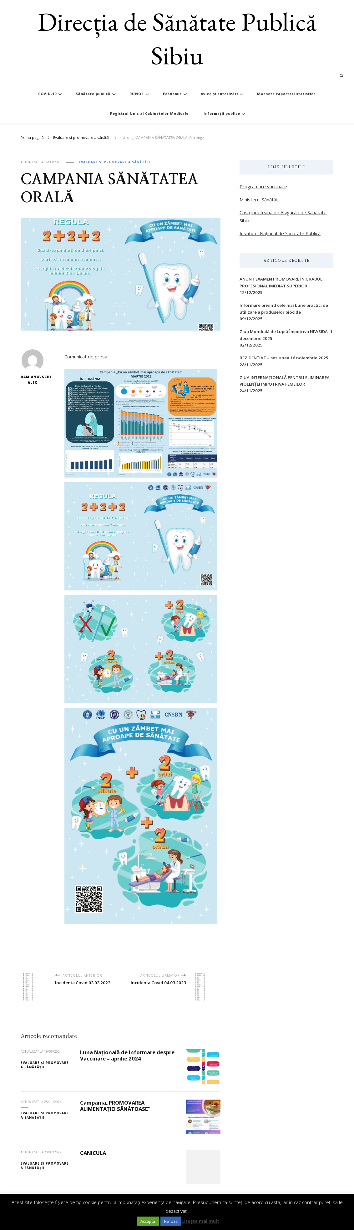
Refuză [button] (171, 1221)
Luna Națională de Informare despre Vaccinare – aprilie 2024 (127, 1055)
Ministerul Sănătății (260, 199)
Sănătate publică (93, 93)
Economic (172, 93)
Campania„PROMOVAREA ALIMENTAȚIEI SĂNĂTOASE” (115, 1106)
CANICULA (93, 1153)
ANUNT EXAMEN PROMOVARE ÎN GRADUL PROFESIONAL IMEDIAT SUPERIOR (281, 282)
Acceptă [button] (147, 1221)
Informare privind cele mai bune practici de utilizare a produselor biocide (284, 308)
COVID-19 (47, 93)
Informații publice (222, 113)
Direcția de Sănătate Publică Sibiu (177, 38)
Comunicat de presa (85, 356)
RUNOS (136, 93)
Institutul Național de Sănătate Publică (280, 233)
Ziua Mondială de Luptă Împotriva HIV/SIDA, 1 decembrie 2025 (286, 335)
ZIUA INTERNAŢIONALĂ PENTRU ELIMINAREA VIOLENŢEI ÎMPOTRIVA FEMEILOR (285, 381)
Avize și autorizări (219, 93)
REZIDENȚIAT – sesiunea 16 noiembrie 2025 (284, 358)
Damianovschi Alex (32, 367)
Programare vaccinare (263, 186)
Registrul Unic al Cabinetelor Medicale (149, 113)
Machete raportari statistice (286, 93)
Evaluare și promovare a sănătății (115, 162)
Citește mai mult (200, 1221)
